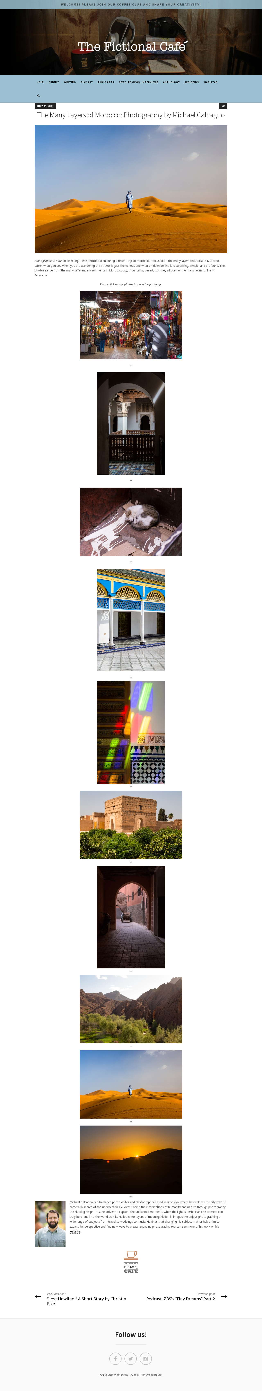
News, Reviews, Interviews (138, 82)
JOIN (40, 82)
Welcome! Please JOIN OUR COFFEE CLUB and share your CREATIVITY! (131, 4)
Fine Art (87, 82)
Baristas (211, 82)
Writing (70, 82)
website (75, 1231)
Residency (192, 82)
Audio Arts (106, 82)
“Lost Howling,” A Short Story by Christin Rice (81, 1298)
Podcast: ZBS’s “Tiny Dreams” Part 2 (180, 1296)
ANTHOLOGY (171, 82)
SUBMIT (54, 82)
